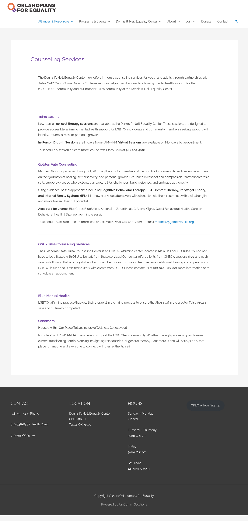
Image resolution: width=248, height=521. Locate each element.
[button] (55, 22)
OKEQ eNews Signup (205, 405)
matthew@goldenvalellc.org (174, 222)
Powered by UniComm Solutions (124, 504)
